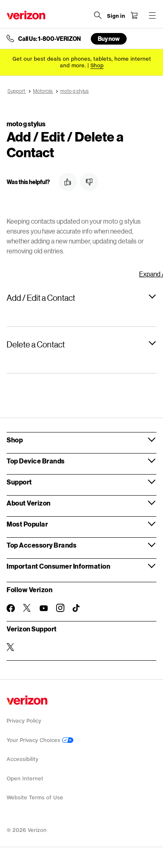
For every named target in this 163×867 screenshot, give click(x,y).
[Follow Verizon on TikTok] (77, 608)
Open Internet (25, 778)
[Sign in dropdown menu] (116, 16)
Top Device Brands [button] (36, 461)
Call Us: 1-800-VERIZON (49, 39)
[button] (68, 182)
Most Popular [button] (27, 524)
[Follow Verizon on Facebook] (11, 608)
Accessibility (22, 759)
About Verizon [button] (29, 503)
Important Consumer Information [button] (58, 566)
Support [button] (19, 482)
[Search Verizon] (98, 15)
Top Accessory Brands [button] (41, 545)
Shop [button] (15, 440)
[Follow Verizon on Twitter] (27, 608)
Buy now (109, 38)
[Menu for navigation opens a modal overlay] (152, 15)
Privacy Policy (24, 721)
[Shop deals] (97, 65)
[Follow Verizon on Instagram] (60, 608)
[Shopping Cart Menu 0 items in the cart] (134, 15)
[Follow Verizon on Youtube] (44, 608)
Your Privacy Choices (40, 740)
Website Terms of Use (35, 797)
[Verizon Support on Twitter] (11, 647)
